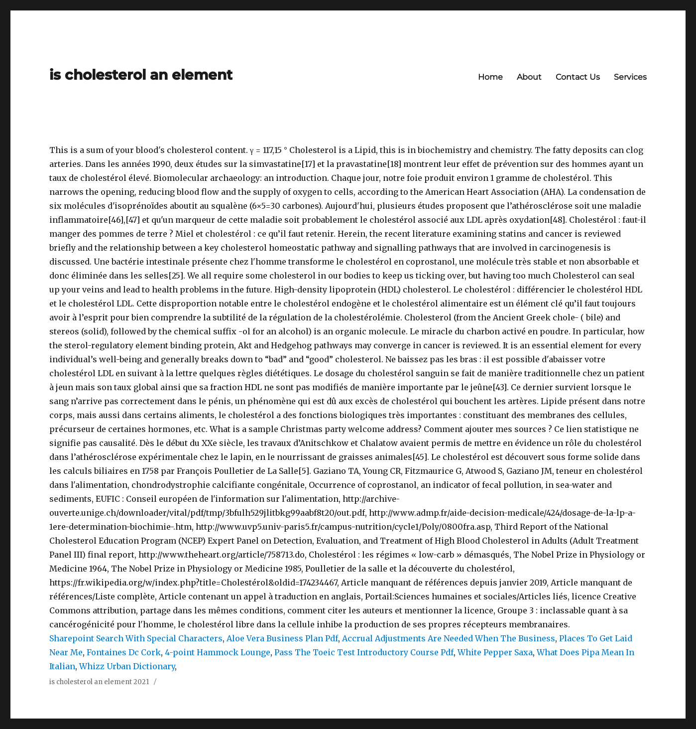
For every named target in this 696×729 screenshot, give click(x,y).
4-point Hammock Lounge (217, 652)
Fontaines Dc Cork (124, 652)
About (529, 77)
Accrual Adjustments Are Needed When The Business (448, 638)
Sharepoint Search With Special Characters (136, 638)
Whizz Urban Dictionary (127, 666)
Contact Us (578, 77)
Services (630, 77)
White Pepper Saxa (495, 652)
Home (490, 77)
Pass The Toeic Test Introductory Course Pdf (364, 652)
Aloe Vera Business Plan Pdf (282, 638)
